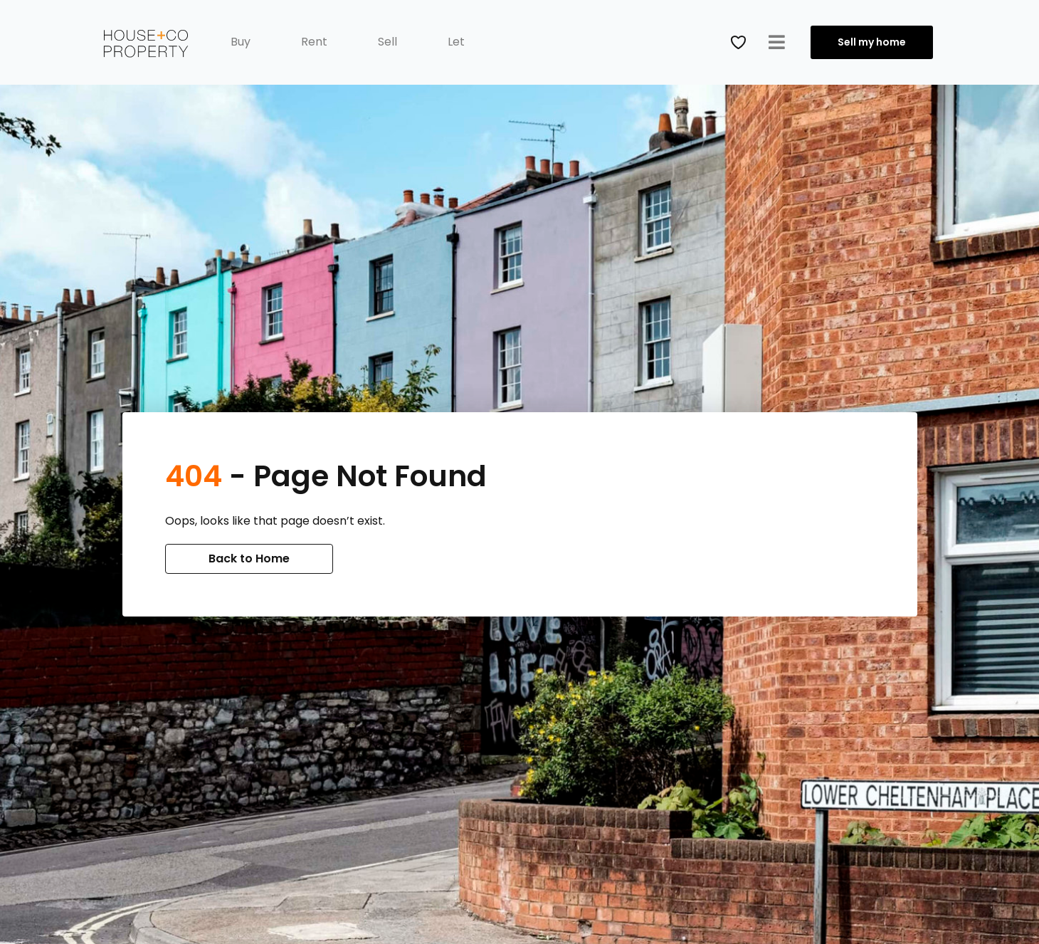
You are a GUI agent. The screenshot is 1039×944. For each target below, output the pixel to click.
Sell (387, 41)
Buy (240, 41)
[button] (776, 42)
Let (456, 41)
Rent (314, 41)
